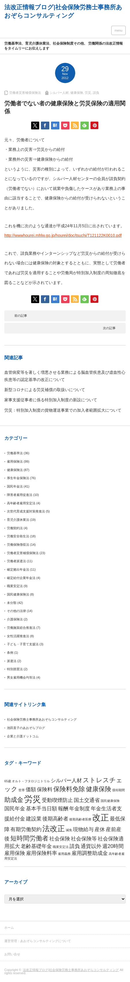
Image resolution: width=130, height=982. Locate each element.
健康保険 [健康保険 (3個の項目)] (98, 789)
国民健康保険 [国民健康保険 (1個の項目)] (110, 801)
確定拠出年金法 (18, 569)
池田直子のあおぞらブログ (26, 728)
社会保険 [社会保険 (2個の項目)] (59, 839)
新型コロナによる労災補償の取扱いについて (44, 389)
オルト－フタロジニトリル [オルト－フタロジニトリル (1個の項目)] (31, 781)
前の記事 (20, 315)
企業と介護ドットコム (23, 736)
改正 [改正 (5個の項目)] (100, 817)
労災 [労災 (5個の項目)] (32, 799)
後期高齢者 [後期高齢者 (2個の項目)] (55, 819)
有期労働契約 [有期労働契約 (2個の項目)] (26, 829)
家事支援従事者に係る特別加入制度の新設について (50, 399)
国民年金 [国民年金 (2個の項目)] (14, 808)
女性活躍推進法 (18, 636)
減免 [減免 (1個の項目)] (69, 830)
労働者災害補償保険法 (25, 92)
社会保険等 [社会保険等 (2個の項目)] (84, 839)
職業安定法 (15, 586)
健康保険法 (15, 470)
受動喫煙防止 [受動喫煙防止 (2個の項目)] (57, 800)
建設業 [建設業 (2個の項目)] (34, 819)
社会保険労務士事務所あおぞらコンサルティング (42, 719)
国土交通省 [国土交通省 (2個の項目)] (87, 800)
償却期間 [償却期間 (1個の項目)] (118, 790)
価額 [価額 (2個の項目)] (31, 789)
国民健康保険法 (18, 594)
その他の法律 (16, 611)
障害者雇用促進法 (19, 495)
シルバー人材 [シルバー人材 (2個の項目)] (66, 780)
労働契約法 (15, 528)
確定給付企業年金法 (21, 578)
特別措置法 (15, 669)
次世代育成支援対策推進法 (26, 511)
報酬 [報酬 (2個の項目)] (63, 808)
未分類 (11, 602)
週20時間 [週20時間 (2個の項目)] (113, 846)
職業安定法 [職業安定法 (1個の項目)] (61, 847)
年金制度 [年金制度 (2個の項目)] (79, 808)
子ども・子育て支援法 (23, 644)
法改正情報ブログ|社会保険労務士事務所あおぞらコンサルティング (71, 970)
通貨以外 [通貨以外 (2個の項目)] (91, 846)
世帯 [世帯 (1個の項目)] (21, 790)
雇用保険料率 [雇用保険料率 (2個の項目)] (41, 853)
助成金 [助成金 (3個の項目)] (13, 799)
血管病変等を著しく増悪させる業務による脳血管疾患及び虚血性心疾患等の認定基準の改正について (64, 376)
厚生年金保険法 (18, 478)
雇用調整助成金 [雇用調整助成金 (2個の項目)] (89, 853)
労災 (88, 92)
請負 (96, 92)
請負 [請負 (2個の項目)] (74, 846)
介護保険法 (15, 619)
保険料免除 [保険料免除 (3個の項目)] (69, 789)
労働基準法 (15, 453)
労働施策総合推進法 (21, 627)
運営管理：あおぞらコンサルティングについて (37, 941)
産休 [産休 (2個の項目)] (100, 829)
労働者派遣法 (16, 561)
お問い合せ (12, 954)
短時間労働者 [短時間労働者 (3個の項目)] (29, 838)
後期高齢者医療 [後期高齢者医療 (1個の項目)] (80, 819)
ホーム (9, 927)
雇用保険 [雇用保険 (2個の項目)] (14, 853)
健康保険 (76, 92)
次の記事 (109, 328)
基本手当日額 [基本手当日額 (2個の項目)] (41, 808)
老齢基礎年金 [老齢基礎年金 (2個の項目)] (36, 846)
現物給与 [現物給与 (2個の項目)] (83, 829)
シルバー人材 (59, 92)
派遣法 (11, 661)
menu (118, 30)
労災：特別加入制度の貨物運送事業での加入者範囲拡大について (62, 410)
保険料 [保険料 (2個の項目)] (44, 789)
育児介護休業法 (18, 519)
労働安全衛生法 (18, 536)
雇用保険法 (15, 461)
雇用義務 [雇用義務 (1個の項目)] (64, 853)
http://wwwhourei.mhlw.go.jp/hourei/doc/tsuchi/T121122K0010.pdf (63, 235)
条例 (10, 652)
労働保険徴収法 (18, 544)
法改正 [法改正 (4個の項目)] (53, 828)
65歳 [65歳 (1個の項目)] (7, 781)
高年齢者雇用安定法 (21, 503)
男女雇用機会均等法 (21, 677)
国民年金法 (15, 486)
